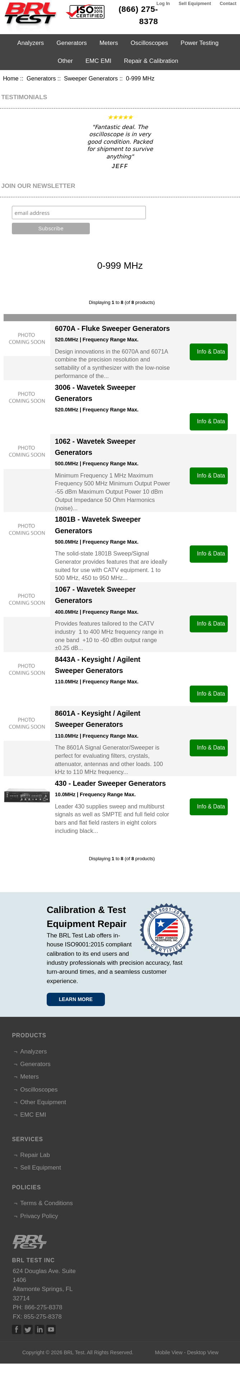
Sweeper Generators (91, 78)
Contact (228, 3)
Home (10, 78)
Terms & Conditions (46, 1203)
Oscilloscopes (149, 43)
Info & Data (211, 352)
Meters (109, 43)
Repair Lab (35, 1155)
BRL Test (74, 1352)
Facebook (16, 1329)
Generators (41, 78)
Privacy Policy (39, 1216)
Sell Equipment (195, 3)
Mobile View (169, 1352)
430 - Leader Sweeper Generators (110, 783)
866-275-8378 (43, 1307)
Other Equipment (43, 1102)
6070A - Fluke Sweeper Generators (112, 328)
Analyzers (30, 43)
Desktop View (202, 1352)
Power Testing (200, 43)
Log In (163, 3)
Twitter (28, 1329)
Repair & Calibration (151, 60)
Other (65, 60)
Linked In (39, 1329)
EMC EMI (98, 60)
